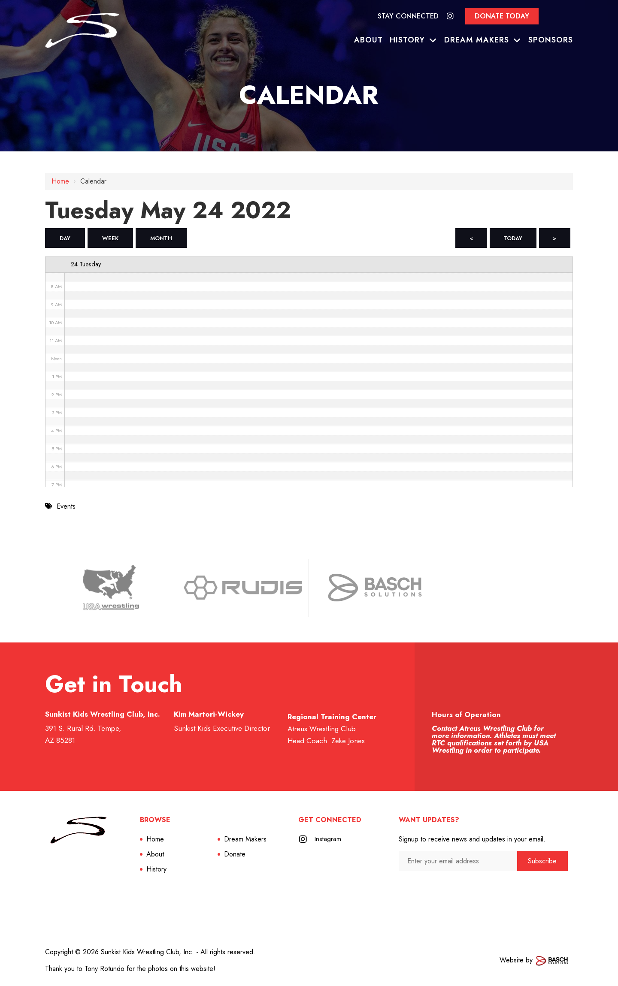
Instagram (328, 840)
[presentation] (444, 889)
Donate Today (502, 16)
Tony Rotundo (104, 970)
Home (60, 181)
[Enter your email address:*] (458, 862)
